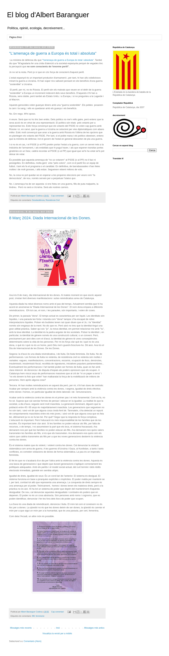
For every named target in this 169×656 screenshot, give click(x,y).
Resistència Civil (53, 200)
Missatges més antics (94, 628)
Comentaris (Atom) (32, 641)
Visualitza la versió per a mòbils (57, 633)
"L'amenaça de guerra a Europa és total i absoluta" (52, 53)
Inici (58, 628)
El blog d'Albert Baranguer (48, 15)
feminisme (40, 616)
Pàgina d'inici (15, 37)
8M (33, 616)
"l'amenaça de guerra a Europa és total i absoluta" (68, 60)
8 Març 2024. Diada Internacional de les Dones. (50, 218)
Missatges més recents (21, 628)
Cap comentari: (58, 196)
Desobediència (38, 200)
